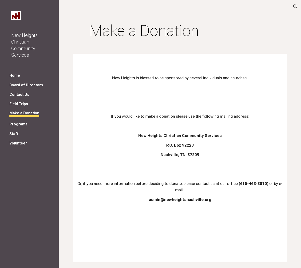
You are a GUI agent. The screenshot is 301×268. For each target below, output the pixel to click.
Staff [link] (14, 134)
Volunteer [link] (18, 143)
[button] (295, 6)
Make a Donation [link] (24, 113)
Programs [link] (18, 124)
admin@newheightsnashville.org (180, 199)
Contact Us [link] (19, 94)
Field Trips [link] (18, 104)
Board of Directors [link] (26, 85)
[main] (144, 31)
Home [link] (14, 75)
